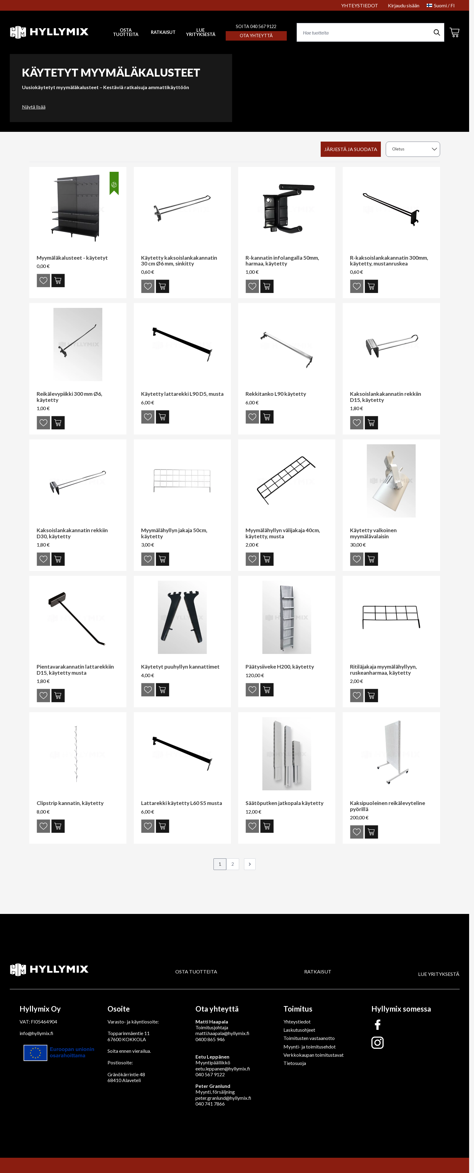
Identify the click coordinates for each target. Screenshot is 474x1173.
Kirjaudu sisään (403, 5)
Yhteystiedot (297, 1021)
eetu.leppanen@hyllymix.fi (222, 1068)
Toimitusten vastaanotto (309, 1038)
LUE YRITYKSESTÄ (200, 32)
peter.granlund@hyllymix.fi (223, 1098)
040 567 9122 (210, 1074)
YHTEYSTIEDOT (359, 5)
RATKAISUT (163, 32)
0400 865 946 (210, 1039)
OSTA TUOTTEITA (196, 971)
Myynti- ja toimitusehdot (309, 1046)
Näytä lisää (34, 107)
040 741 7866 (210, 1103)
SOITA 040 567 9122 (256, 26)
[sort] (413, 149)
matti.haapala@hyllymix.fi (222, 1033)
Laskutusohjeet (299, 1030)
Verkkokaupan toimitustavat (313, 1055)
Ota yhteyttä (256, 35)
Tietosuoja (294, 1063)
